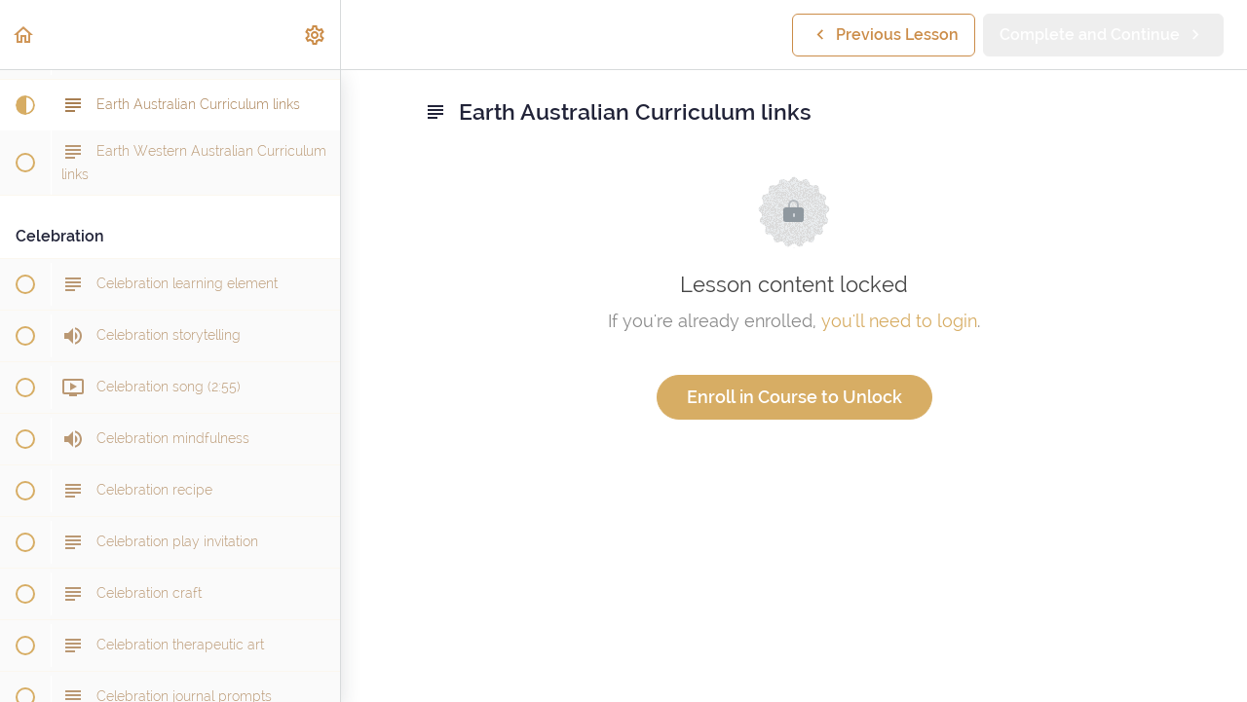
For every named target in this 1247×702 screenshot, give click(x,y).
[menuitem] (315, 34)
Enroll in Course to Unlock (794, 397)
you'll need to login (899, 321)
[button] (24, 34)
